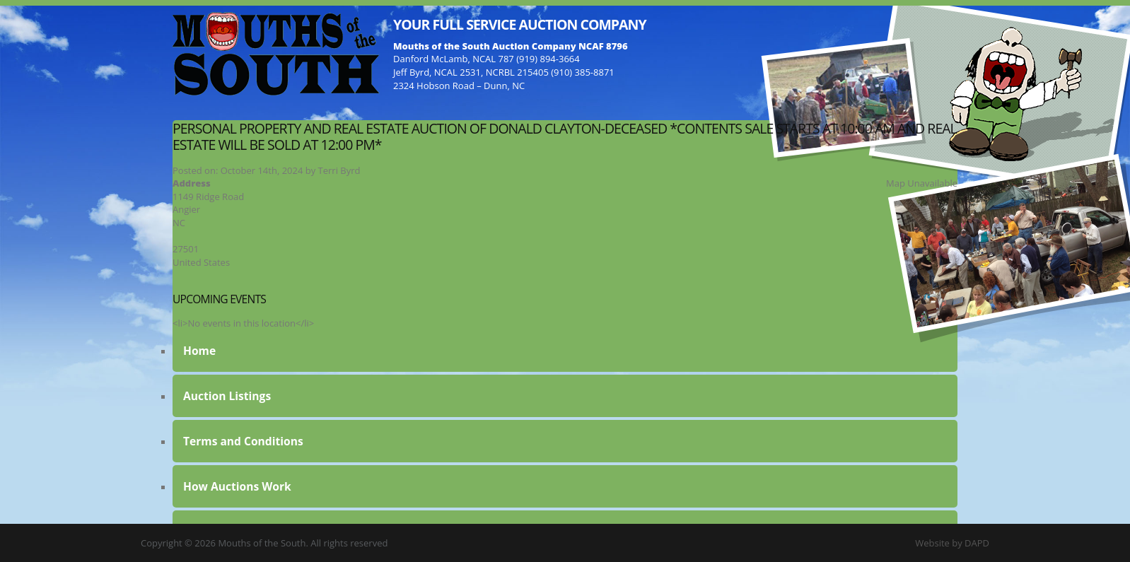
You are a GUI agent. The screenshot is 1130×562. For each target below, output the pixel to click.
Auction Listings (227, 396)
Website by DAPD (952, 543)
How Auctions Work (237, 486)
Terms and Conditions (243, 441)
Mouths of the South (276, 53)
